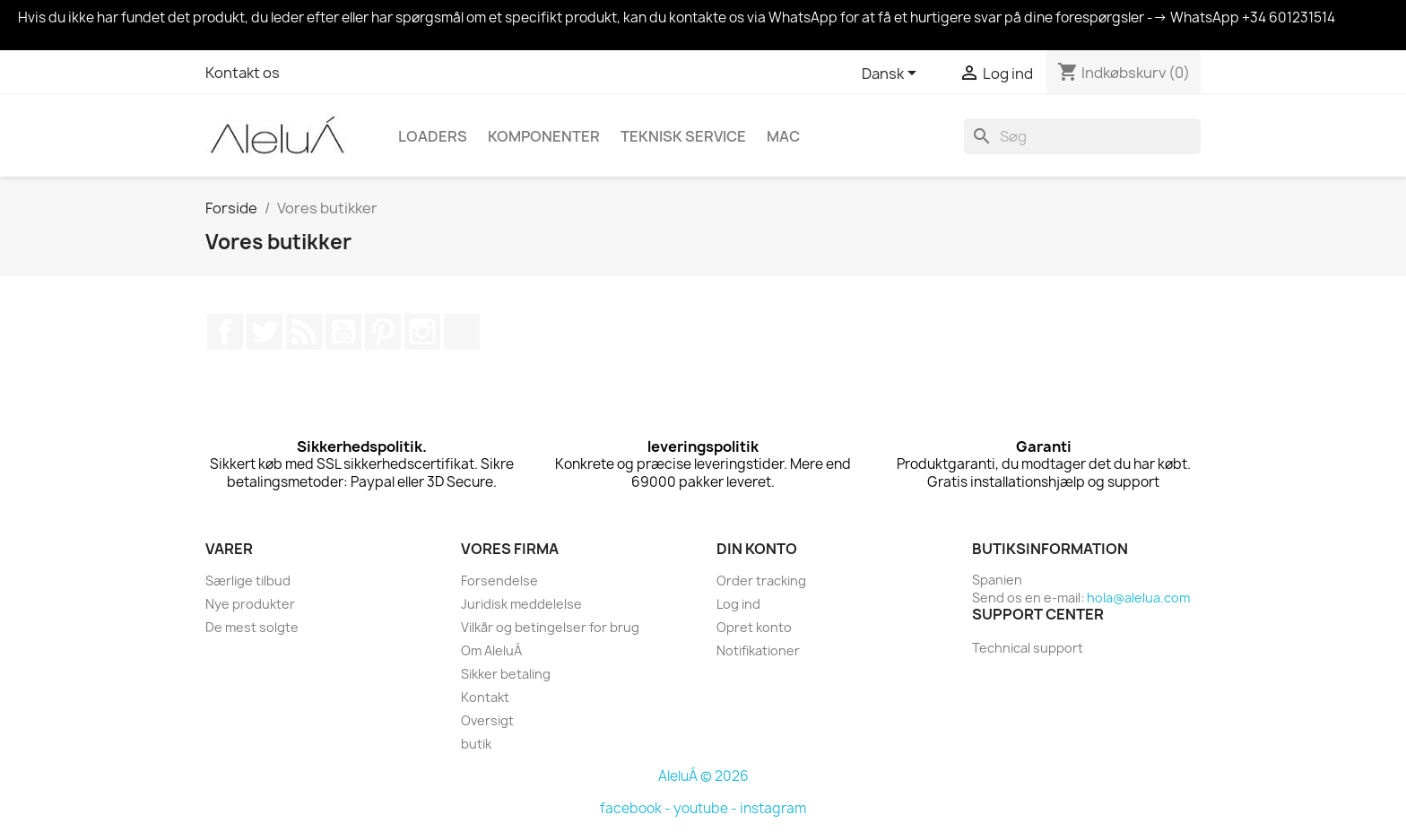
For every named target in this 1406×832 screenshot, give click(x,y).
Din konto (756, 549)
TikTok (462, 332)
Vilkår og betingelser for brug (550, 627)
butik (476, 743)
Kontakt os (242, 72)
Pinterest (383, 332)
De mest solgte (252, 627)
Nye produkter (250, 603)
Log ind (738, 603)
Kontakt (485, 697)
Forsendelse (499, 580)
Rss (304, 332)
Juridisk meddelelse (521, 603)
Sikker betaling (506, 673)
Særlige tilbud (248, 580)
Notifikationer (758, 650)
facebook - (636, 808)
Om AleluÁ (491, 650)
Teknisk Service (683, 136)
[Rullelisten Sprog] (892, 74)
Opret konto (754, 627)
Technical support (1027, 647)
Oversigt (487, 720)
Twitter (264, 332)
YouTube (343, 332)
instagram (773, 808)
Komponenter (544, 136)
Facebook (225, 332)
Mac (783, 136)
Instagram (422, 332)
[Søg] (1082, 136)
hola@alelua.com (1138, 597)
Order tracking (761, 580)
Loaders (432, 136)
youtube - (706, 808)
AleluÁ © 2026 (703, 776)
